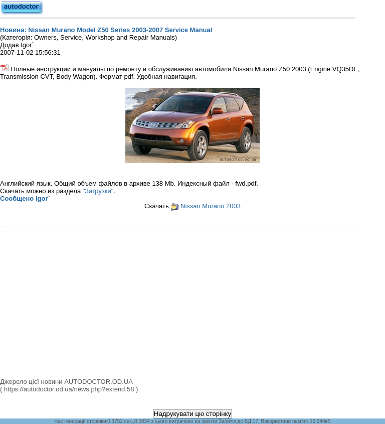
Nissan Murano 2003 (210, 206)
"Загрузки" (98, 191)
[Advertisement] (192, 302)
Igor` (43, 198)
